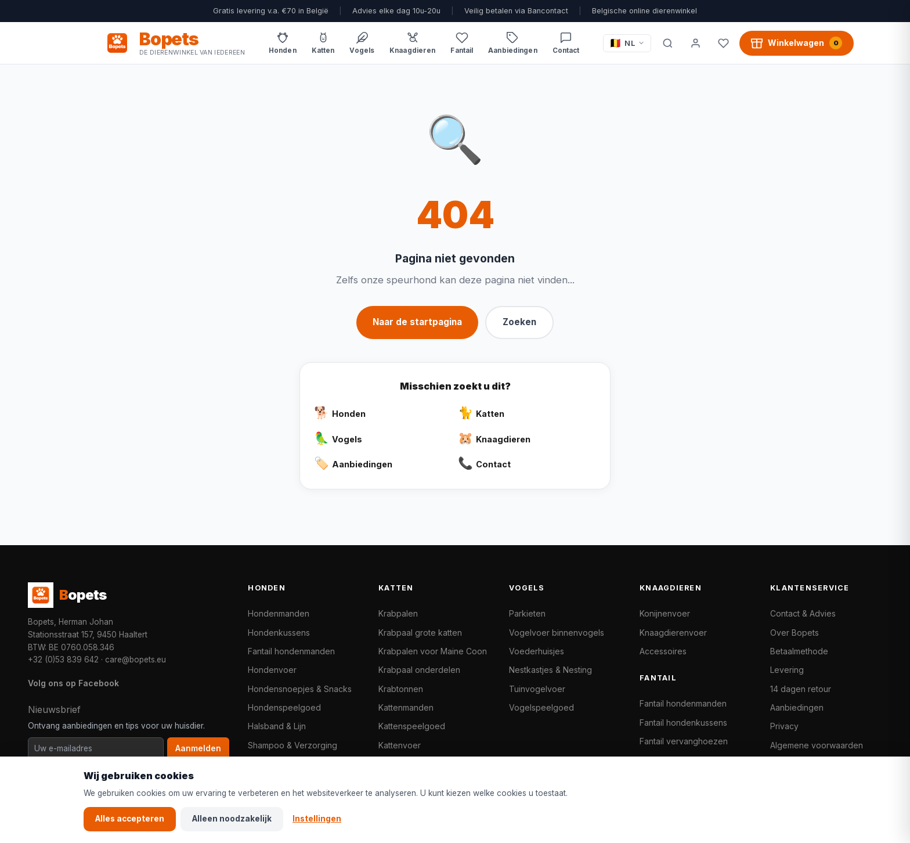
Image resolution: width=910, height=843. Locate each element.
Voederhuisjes (536, 651)
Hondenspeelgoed (284, 707)
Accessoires (663, 651)
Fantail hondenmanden (291, 651)
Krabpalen (398, 613)
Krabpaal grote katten (420, 632)
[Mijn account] (695, 43)
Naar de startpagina (417, 321)
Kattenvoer (399, 745)
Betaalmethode (799, 651)
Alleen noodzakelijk (232, 818)
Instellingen (316, 818)
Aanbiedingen (797, 707)
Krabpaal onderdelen (419, 670)
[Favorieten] (723, 43)
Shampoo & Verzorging (292, 745)
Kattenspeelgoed (411, 726)
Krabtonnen (400, 689)
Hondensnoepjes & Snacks (300, 689)
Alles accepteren (129, 818)
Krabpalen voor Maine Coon (432, 651)
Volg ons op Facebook (73, 683)
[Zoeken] (667, 43)
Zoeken (519, 321)
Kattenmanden (406, 707)
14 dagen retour (800, 689)
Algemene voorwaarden (816, 745)
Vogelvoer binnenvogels (556, 632)
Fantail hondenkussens (683, 722)
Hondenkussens (279, 632)
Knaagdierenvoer (673, 632)
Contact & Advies (803, 613)
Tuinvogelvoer (537, 689)
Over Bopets (794, 632)
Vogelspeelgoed (541, 707)
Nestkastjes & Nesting (550, 670)
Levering (787, 670)
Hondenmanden (278, 613)
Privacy (784, 726)
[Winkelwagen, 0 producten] (796, 43)
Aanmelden (198, 748)
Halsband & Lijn (277, 726)
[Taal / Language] (627, 43)
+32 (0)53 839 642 (63, 659)
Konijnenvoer (665, 613)
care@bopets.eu (135, 659)
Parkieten (527, 613)
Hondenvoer (272, 670)
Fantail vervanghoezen (684, 741)
